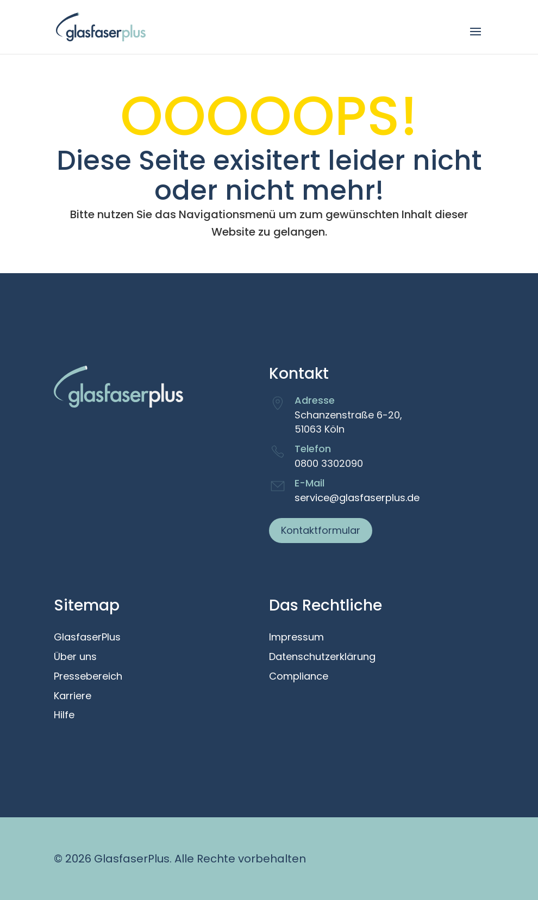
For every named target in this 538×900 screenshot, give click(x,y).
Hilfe (64, 716)
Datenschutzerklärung (322, 657)
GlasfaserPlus (87, 638)
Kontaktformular (320, 530)
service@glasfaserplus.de (357, 497)
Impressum (296, 638)
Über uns (75, 657)
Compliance (298, 677)
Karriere (72, 696)
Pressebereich (88, 677)
